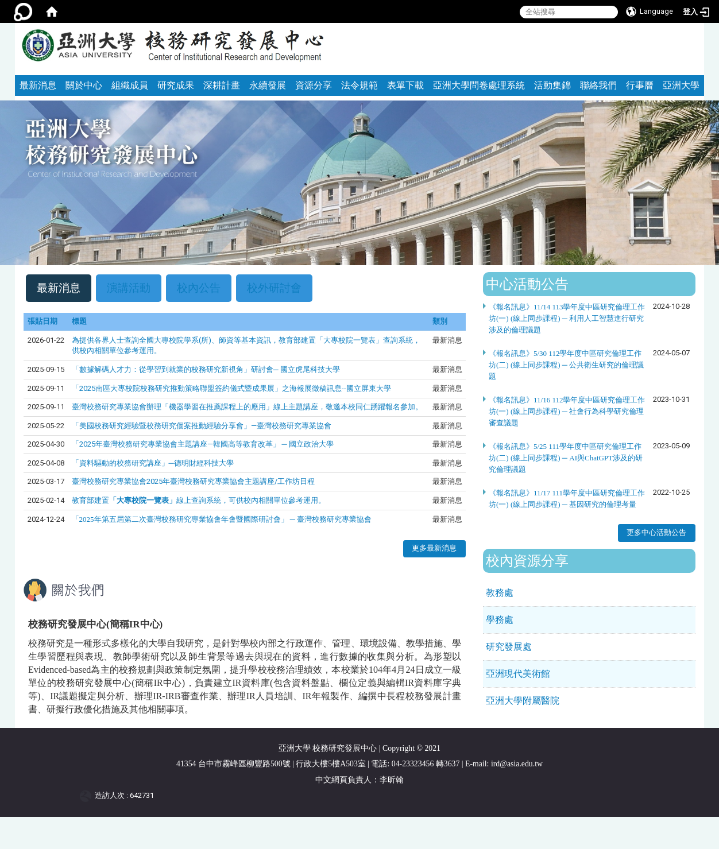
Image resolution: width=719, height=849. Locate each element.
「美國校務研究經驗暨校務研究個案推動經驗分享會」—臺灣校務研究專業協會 (201, 425)
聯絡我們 (598, 85)
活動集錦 (552, 85)
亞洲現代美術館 (518, 673)
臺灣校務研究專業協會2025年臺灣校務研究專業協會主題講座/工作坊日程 (193, 482)
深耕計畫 (221, 85)
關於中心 (83, 85)
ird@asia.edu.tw (517, 763)
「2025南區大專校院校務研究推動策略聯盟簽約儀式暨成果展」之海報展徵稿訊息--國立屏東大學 (231, 388)
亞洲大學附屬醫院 (522, 700)
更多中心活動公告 (656, 532)
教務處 (499, 592)
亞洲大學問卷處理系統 (479, 85)
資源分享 (313, 85)
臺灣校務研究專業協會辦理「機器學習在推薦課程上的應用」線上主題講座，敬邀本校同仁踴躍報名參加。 (247, 406)
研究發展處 (509, 646)
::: (690, 28)
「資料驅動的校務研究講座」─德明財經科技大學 (153, 463)
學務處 (499, 619)
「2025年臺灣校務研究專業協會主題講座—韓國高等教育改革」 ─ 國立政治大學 (203, 444)
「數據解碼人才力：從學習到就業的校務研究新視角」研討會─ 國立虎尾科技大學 (206, 369)
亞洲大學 (681, 85)
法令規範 (359, 85)
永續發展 (267, 85)
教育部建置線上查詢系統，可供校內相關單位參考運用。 (199, 500)
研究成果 (175, 85)
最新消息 (38, 85)
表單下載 (405, 85)
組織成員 (129, 85)
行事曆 (640, 85)
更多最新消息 (434, 548)
